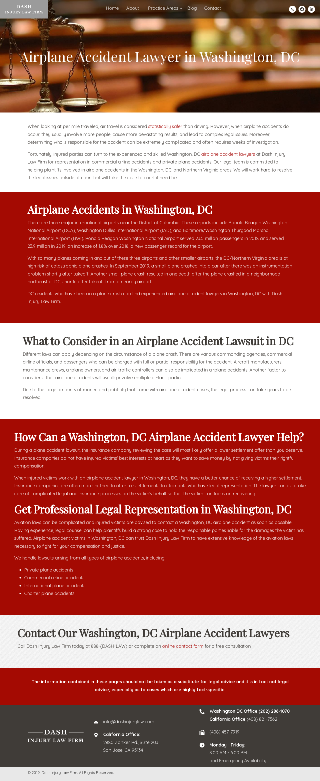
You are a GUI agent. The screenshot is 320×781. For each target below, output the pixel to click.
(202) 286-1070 (274, 711)
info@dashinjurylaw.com (128, 721)
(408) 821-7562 (262, 719)
